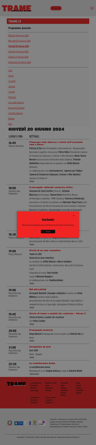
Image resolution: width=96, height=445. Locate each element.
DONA (48, 231)
